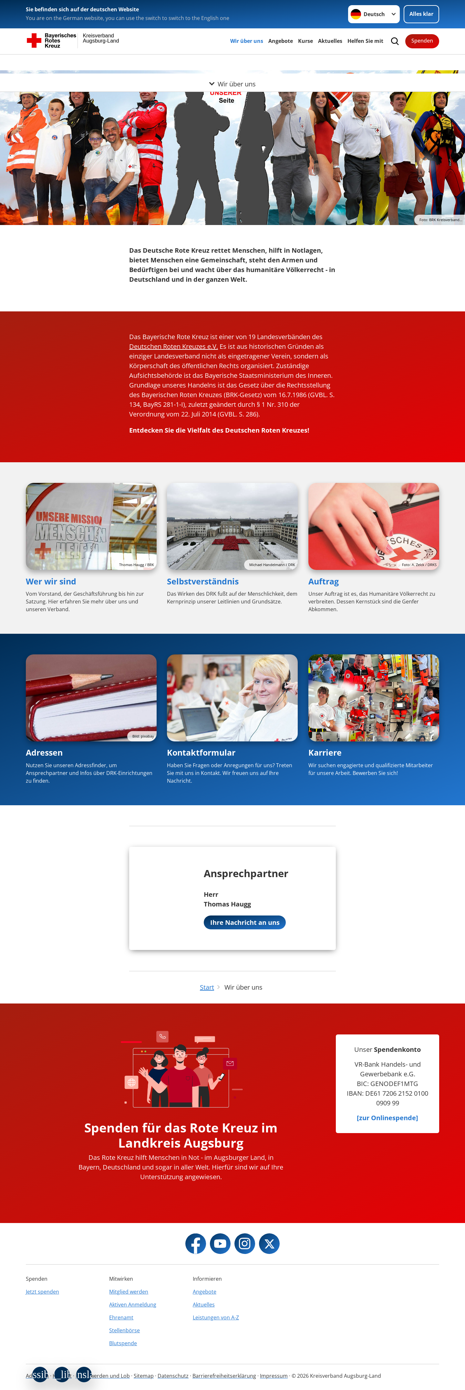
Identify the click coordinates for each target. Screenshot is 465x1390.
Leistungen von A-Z (216, 1317)
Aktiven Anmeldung (132, 1304)
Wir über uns (246, 40)
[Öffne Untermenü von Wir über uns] (232, 62)
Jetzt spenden (42, 1291)
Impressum (274, 1375)
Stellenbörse (124, 1330)
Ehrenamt (121, 1317)
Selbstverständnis (203, 581)
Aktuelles (330, 40)
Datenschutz (173, 1375)
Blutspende (123, 1343)
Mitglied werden (128, 1291)
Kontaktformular (201, 752)
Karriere (325, 752)
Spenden (422, 40)
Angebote (280, 40)
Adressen (44, 752)
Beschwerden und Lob (103, 1375)
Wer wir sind (51, 581)
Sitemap (144, 1375)
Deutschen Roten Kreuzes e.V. (173, 346)
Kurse (305, 40)
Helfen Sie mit (365, 40)
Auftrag (323, 581)
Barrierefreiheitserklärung (224, 1375)
